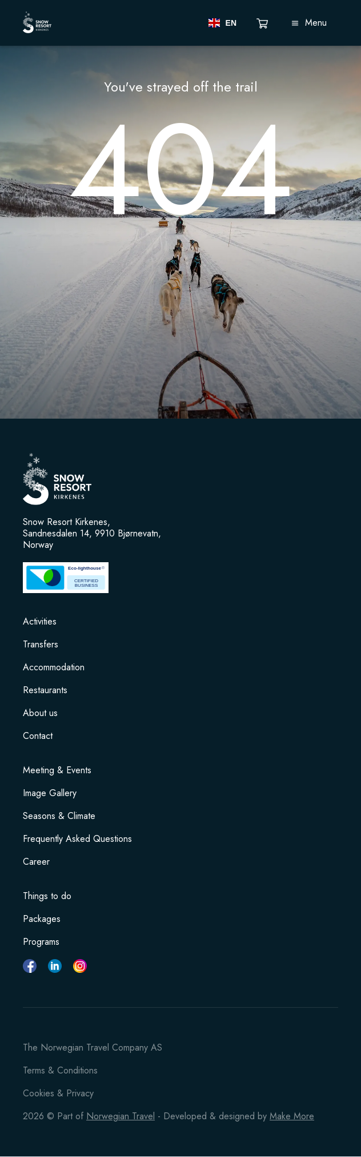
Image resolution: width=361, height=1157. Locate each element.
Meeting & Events (57, 770)
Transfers (40, 644)
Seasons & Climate (59, 816)
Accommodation (54, 667)
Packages (42, 919)
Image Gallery (50, 793)
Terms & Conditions (60, 1070)
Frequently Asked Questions (77, 839)
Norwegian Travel (120, 1116)
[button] (222, 23)
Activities (40, 621)
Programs (41, 942)
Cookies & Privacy (58, 1093)
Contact (38, 736)
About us (40, 713)
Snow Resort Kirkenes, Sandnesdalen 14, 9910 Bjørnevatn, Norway (92, 533)
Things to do (47, 896)
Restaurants (45, 690)
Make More (292, 1116)
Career (36, 862)
